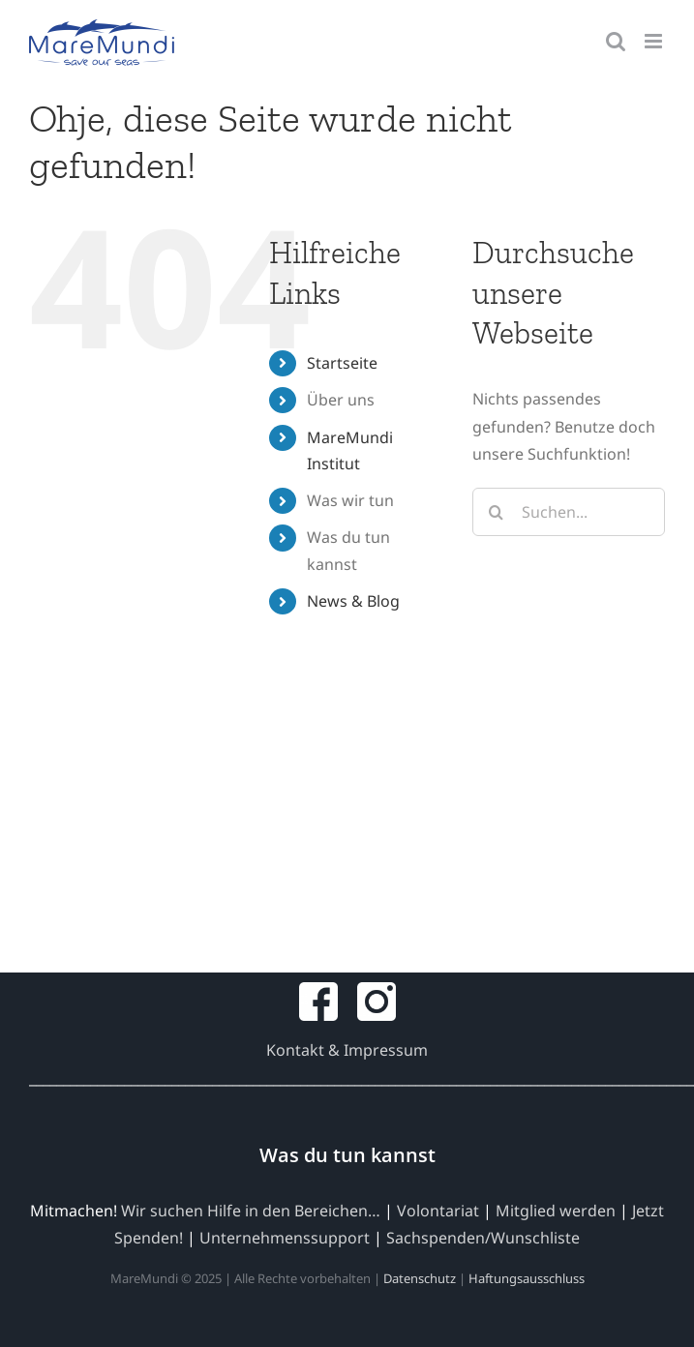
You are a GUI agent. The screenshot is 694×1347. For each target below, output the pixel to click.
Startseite (342, 363)
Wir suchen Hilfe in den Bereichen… (250, 1210)
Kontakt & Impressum (347, 1050)
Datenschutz (419, 1278)
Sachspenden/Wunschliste (483, 1237)
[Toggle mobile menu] (655, 41)
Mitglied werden (556, 1210)
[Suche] (496, 512)
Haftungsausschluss (526, 1278)
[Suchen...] (568, 512)
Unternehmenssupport (284, 1237)
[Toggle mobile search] (615, 41)
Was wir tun (350, 500)
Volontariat (438, 1210)
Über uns (341, 399)
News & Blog (353, 601)
